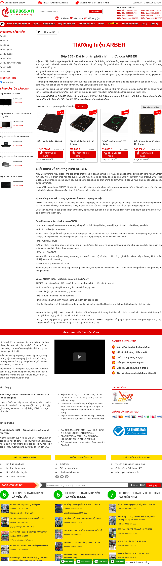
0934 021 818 (76, 522)
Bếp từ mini (5, 72)
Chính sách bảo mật (69, 472)
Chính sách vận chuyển (15, 472)
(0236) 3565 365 (80, 513)
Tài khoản (64, 18)
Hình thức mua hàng (14, 464)
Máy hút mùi (49, 24)
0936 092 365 (22, 522)
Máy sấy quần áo (87, 24)
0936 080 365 (76, 546)
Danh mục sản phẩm (14, 24)
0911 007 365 (130, 509)
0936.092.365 (126, 10)
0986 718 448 (130, 545)
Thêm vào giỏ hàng (50, 154)
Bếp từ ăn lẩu (6, 67)
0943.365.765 (126, 13)
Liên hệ (154, 24)
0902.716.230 (151, 16)
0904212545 (76, 534)
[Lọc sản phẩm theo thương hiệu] (1, 82)
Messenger (83, 561)
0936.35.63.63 (151, 13)
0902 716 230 (130, 524)
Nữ (143, 485)
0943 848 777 (22, 536)
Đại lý (144, 24)
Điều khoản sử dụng (69, 468)
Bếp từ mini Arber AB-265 (49, 141)
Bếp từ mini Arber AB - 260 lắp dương (147, 142)
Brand (101, 24)
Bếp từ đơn (5, 40)
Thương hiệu (50, 32)
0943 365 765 (22, 509)
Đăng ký (153, 485)
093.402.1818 (151, 18)
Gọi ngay (67, 561)
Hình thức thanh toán (14, 468)
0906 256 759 (130, 557)
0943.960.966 (127, 18)
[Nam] (131, 485)
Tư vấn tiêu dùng (130, 24)
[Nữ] (141, 485)
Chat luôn (100, 561)
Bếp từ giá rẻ (6, 49)
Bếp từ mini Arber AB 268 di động (114, 142)
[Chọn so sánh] (52, 159)
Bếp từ (36, 24)
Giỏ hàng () (93, 18)
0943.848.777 (126, 16)
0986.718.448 (151, 10)
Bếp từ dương (6, 54)
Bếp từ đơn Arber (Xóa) (10, 63)
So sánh (81, 106)
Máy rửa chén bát (66, 24)
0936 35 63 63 (131, 533)
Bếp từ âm (4, 45)
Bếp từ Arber (5, 58)
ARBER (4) (8, 82)
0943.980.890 (22, 550)
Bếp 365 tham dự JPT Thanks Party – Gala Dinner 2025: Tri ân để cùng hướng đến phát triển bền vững (82, 397)
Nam (135, 485)
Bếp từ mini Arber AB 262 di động (82, 142)
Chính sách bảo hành (14, 476)
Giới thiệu (64, 464)
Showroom (117, 561)
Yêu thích (78, 18)
